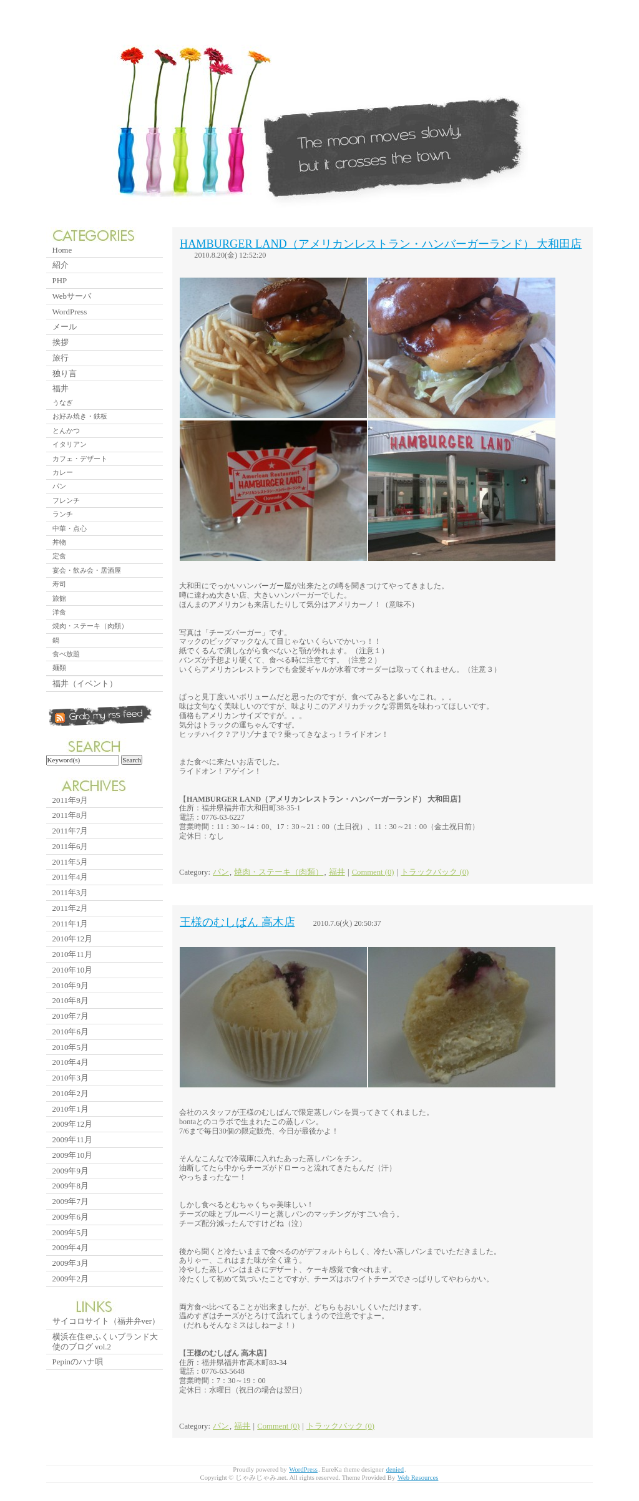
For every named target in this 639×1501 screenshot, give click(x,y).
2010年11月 (72, 954)
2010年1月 (70, 1109)
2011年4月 (70, 877)
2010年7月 (70, 1016)
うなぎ (62, 402)
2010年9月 (70, 985)
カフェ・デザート (79, 458)
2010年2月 (70, 1093)
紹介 (60, 265)
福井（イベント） (84, 683)
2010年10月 (72, 969)
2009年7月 (70, 1201)
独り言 (64, 373)
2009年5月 (70, 1232)
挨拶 (60, 342)
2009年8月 (70, 1185)
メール (64, 326)
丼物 (59, 542)
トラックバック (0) (435, 872)
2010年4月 (70, 1062)
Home (62, 250)
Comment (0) (373, 872)
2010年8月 (70, 1000)
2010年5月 (70, 1047)
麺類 (59, 667)
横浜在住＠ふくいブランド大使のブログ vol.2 (105, 1341)
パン (221, 872)
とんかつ (66, 430)
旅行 (60, 357)
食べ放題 (66, 654)
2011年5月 (70, 862)
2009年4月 (70, 1247)
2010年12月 (72, 938)
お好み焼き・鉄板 (79, 416)
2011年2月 (70, 908)
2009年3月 (70, 1263)
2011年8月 (70, 815)
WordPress (69, 311)
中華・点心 (69, 528)
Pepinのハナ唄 (77, 1361)
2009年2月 (70, 1278)
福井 (337, 872)
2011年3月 (70, 892)
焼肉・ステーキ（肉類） (278, 872)
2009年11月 (72, 1139)
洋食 (59, 612)
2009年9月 (70, 1170)
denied (395, 1469)
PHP (59, 280)
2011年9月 (70, 800)
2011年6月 (70, 846)
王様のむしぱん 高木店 (237, 922)
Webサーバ (71, 296)
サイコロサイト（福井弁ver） (106, 1321)
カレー (62, 472)
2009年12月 (72, 1124)
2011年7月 (70, 830)
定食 (59, 556)
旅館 (59, 598)
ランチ (62, 514)
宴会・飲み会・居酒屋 (86, 570)
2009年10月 (72, 1155)
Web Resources (418, 1477)
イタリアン (69, 444)
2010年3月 (70, 1077)
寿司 (59, 584)
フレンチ (66, 500)
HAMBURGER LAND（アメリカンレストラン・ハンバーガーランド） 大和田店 (381, 244)
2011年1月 (70, 923)
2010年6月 (70, 1031)
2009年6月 (70, 1217)
